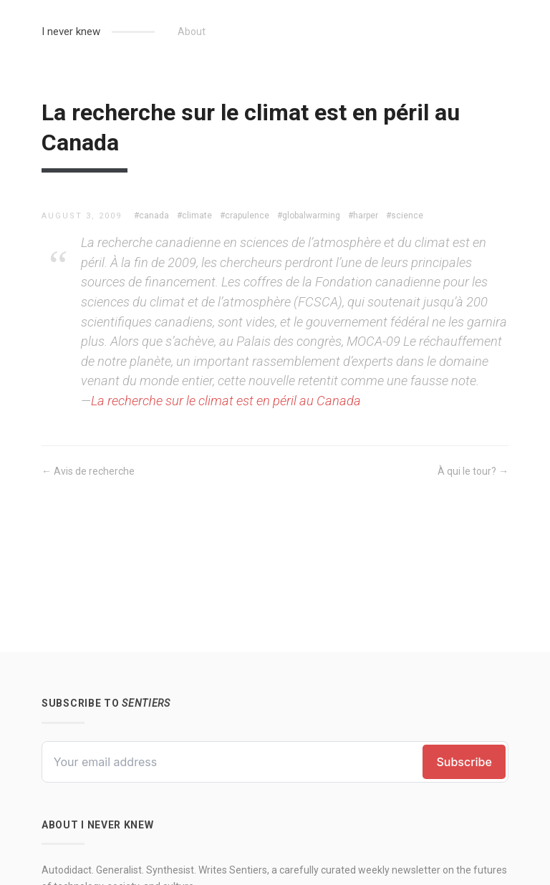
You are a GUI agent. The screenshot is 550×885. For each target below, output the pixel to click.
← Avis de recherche (88, 471)
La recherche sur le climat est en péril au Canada (226, 400)
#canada (151, 216)
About (192, 31)
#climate (194, 216)
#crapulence (244, 216)
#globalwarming (308, 216)
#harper (363, 216)
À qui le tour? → (473, 471)
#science (404, 216)
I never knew (71, 31)
